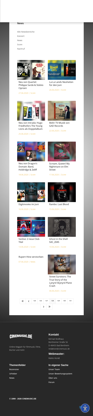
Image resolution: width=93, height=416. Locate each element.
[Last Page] (49, 307)
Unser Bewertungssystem (60, 373)
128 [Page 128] (52, 301)
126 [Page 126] (40, 301)
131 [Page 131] (70, 301)
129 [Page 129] (58, 301)
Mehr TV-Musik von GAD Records (59, 124)
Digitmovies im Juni (29, 204)
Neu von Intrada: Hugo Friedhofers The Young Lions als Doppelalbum (31, 126)
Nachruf (21, 48)
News (19, 40)
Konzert (20, 36)
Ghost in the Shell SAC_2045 (58, 240)
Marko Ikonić (54, 358)
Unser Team (54, 369)
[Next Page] (43, 307)
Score (19, 44)
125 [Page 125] (34, 301)
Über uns (53, 378)
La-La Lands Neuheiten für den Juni (61, 83)
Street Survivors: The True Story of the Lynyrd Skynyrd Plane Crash (60, 281)
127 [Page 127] (46, 301)
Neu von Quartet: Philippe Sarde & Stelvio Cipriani (31, 85)
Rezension (14, 369)
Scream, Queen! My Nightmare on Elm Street (59, 166)
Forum (51, 382)
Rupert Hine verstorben (31, 256)
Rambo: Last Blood (59, 204)
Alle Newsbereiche (26, 31)
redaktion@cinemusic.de (59, 348)
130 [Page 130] (64, 301)
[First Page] (23, 301)
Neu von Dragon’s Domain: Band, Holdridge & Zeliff (28, 166)
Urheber (13, 373)
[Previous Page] (29, 301)
